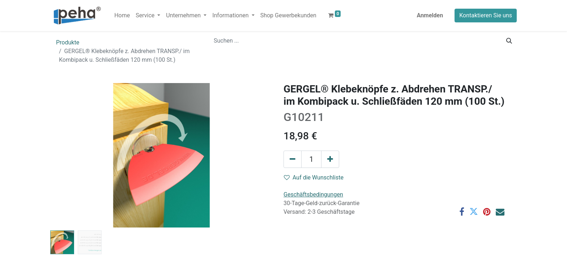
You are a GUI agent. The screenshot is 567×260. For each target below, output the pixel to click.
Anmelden (430, 15)
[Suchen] (509, 41)
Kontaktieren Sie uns (485, 15)
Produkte (67, 42)
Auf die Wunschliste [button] (314, 177)
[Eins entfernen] (293, 159)
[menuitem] (122, 15)
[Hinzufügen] (330, 159)
